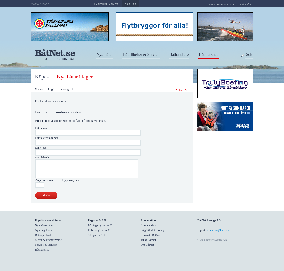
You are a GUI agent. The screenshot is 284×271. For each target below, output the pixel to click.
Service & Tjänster (46, 244)
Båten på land (43, 235)
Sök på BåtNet (96, 235)
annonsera (219, 4)
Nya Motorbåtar (44, 225)
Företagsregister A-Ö (100, 225)
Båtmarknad (208, 54)
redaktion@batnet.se (218, 230)
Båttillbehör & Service (141, 54)
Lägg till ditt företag (152, 230)
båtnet (131, 4)
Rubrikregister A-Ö (99, 230)
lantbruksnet (106, 4)
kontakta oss (243, 4)
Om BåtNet (147, 244)
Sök (249, 54)
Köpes (42, 77)
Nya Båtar (105, 54)
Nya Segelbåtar (44, 230)
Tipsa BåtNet (148, 239)
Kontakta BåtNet (150, 235)
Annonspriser (148, 225)
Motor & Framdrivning (48, 239)
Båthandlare (179, 54)
